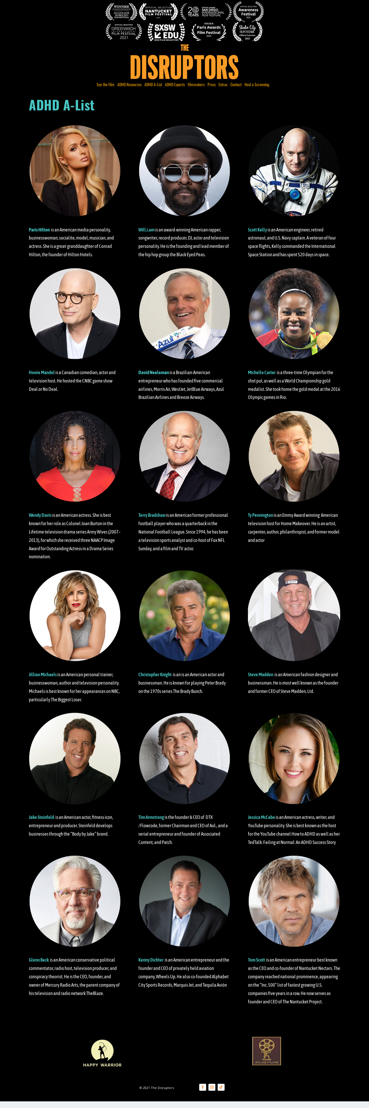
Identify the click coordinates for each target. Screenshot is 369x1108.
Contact (236, 90)
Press (212, 90)
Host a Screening (256, 90)
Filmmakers (196, 90)
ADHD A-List (153, 90)
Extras (223, 90)
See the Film (105, 90)
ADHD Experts (175, 90)
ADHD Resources (129, 90)
